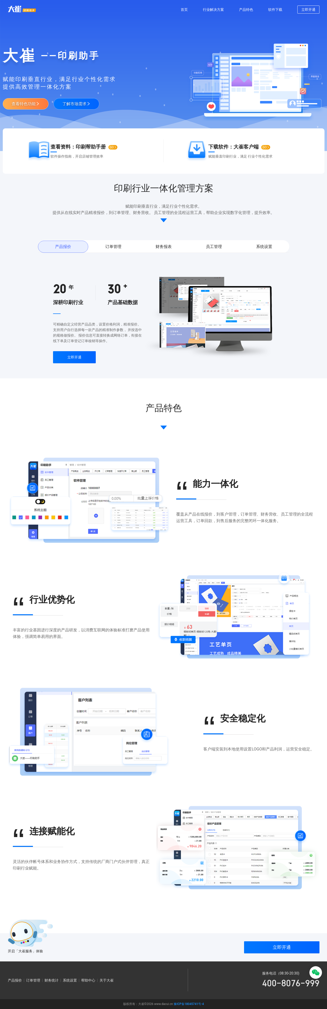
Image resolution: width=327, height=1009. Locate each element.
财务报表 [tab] (164, 246)
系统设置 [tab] (264, 246)
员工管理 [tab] (214, 246)
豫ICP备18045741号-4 (189, 1004)
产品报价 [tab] (63, 246)
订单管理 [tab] (113, 246)
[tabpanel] (163, 317)
